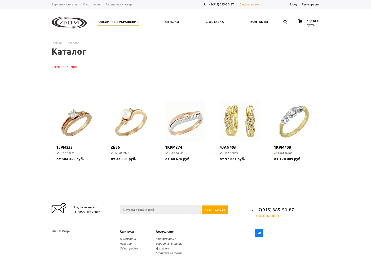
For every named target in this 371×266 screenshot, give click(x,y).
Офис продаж (129, 248)
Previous (308, 88)
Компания (127, 231)
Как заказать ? (166, 238)
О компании (128, 238)
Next (316, 88)
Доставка (162, 248)
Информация (165, 231)
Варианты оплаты (169, 243)
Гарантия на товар (169, 253)
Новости (126, 243)
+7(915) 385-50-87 (221, 4)
